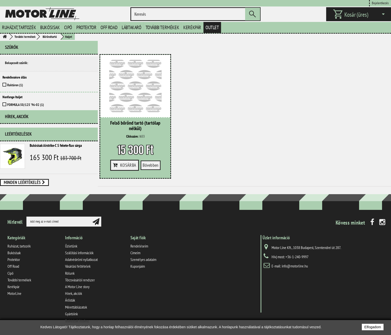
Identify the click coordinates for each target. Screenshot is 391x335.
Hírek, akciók (16, 122)
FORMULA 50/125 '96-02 (25, 104)
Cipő (68, 27)
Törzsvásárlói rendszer (80, 279)
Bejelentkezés (380, 2)
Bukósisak (50, 27)
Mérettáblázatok (76, 306)
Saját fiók (138, 238)
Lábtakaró (131, 27)
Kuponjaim (137, 266)
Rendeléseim (139, 246)
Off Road (108, 27)
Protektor (86, 27)
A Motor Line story (77, 286)
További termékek (162, 27)
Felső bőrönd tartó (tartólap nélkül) (135, 126)
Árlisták (70, 300)
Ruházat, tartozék (19, 27)
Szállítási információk (79, 252)
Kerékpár (192, 27)
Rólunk (70, 272)
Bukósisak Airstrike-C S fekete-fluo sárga (56, 149)
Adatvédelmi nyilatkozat (81, 259)
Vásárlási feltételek (78, 266)
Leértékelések (18, 138)
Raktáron (15, 85)
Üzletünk (71, 246)
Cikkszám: (132, 136)
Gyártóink (71, 313)
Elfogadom (372, 327)
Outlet (212, 27)
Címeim (135, 252)
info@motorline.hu (295, 265)
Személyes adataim (143, 259)
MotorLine (14, 293)
